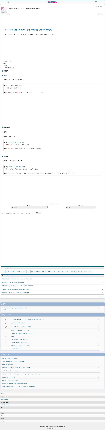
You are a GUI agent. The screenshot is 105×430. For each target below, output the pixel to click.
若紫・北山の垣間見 (15, 167)
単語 (28, 271)
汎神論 (12, 336)
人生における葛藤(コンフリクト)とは (10, 358)
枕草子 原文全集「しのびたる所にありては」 (12, 370)
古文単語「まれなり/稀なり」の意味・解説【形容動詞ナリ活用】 (16, 367)
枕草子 (24, 271)
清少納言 (19, 271)
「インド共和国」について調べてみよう (19, 339)
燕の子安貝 (79, 271)
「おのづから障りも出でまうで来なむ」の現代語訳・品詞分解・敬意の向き (27, 319)
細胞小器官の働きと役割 (7, 364)
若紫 (67, 271)
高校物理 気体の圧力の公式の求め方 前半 (20, 323)
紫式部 (7, 271)
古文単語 (44, 271)
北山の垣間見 (73, 271)
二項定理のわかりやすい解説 (8, 377)
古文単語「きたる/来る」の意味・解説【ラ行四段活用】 (23, 333)
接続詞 (32, 271)
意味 (63, 271)
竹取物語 (38, 271)
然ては (90, 271)
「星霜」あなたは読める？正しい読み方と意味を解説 (13, 361)
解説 (59, 271)
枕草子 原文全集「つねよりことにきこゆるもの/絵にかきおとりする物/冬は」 (19, 386)
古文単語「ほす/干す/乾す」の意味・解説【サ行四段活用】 (15, 383)
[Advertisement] (52, 20)
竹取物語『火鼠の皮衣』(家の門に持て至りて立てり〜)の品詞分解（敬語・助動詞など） (21, 374)
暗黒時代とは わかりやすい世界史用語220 (20, 345)
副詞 (3, 271)
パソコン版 (55, 428)
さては (85, 271)
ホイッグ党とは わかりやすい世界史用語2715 (21, 326)
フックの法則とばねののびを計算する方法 (20, 330)
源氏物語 (13, 271)
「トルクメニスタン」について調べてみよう (20, 342)
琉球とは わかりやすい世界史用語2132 (11, 380)
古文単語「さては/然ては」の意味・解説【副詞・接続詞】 (46, 308)
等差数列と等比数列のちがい (17, 349)
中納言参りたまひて (15, 142)
